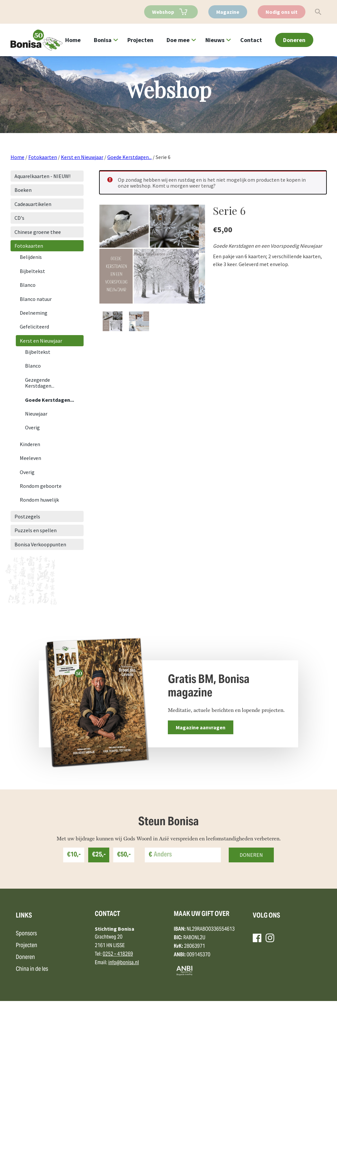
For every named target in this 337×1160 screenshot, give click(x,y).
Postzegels (27, 516)
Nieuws (214, 40)
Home (73, 40)
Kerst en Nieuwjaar (82, 157)
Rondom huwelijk (39, 499)
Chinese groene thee (37, 232)
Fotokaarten (42, 157)
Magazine (227, 12)
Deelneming (33, 312)
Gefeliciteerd (34, 326)
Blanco (28, 285)
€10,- (74, 1014)
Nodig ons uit (282, 12)
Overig (32, 427)
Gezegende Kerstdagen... (39, 382)
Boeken (23, 190)
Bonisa (103, 40)
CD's (19, 218)
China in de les (32, 1128)
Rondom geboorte (41, 486)
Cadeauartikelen (32, 204)
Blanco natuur (36, 299)
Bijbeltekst (32, 271)
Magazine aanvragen (200, 727)
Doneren (294, 40)
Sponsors (26, 1093)
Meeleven (30, 458)
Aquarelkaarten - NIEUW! (42, 176)
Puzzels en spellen (35, 530)
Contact (251, 40)
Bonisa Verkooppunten (40, 544)
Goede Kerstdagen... (129, 157)
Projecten (140, 40)
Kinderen (30, 444)
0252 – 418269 (118, 1113)
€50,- (124, 1014)
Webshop (163, 12)
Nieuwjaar (36, 413)
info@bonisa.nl (123, 1122)
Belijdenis (31, 257)
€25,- (99, 1014)
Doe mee (178, 40)
